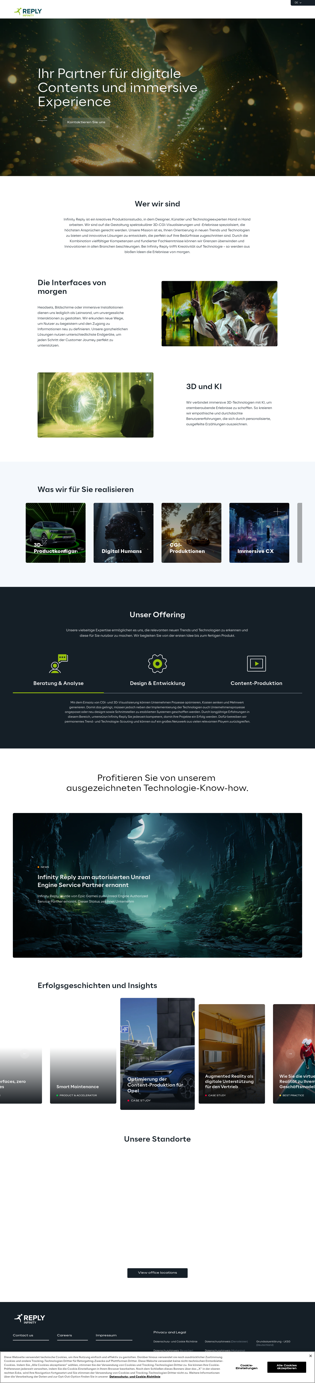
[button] (86, 122)
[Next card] (279, 533)
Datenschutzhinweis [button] (173, 1350)
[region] (157, 1367)
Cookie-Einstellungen (247, 1367)
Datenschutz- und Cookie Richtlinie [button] (175, 1341)
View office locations (157, 1272)
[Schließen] (310, 1355)
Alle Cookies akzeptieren (287, 1367)
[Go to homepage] (32, 12)
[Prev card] (25, 1054)
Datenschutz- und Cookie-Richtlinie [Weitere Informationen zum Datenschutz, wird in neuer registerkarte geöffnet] (134, 1376)
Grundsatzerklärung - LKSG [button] (273, 1343)
